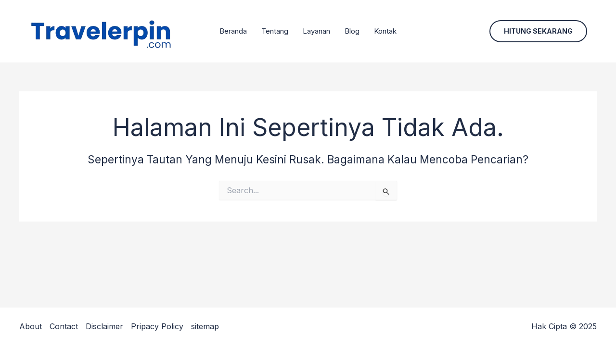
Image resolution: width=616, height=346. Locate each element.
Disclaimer (104, 326)
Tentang (274, 31)
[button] (538, 31)
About (30, 326)
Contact (64, 326)
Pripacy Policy (157, 326)
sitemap (205, 326)
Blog (352, 31)
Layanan (316, 31)
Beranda (233, 31)
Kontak (385, 31)
